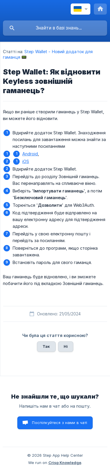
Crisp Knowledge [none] (64, 462)
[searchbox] (55, 28)
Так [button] (46, 346)
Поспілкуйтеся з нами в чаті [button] (59, 422)
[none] (80, 9)
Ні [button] (66, 346)
